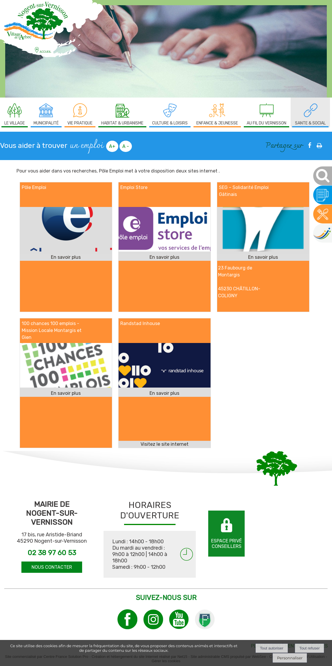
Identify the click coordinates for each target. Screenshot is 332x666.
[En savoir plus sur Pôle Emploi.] (66, 257)
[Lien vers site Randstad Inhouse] (165, 386)
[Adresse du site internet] (165, 444)
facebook (309, 145)
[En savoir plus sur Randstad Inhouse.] (165, 393)
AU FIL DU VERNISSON (266, 123)
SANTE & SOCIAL (310, 123)
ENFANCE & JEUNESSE (217, 123)
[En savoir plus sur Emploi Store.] (165, 257)
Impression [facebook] (319, 144)
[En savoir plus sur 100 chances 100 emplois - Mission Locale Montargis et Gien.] (66, 393)
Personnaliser (290, 658)
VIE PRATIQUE (80, 123)
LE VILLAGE (14, 123)
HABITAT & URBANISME (122, 123)
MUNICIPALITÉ (46, 123)
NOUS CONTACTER (52, 567)
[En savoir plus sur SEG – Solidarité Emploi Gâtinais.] (263, 257)
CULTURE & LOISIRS (170, 123)
